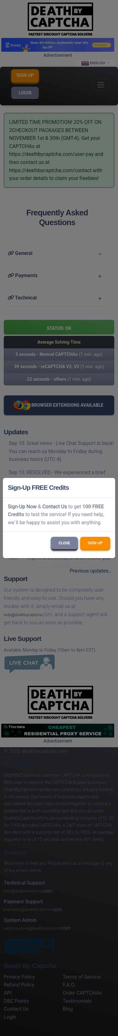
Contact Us (54, 507)
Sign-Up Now (22, 507)
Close (64, 543)
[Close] (108, 488)
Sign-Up (95, 543)
